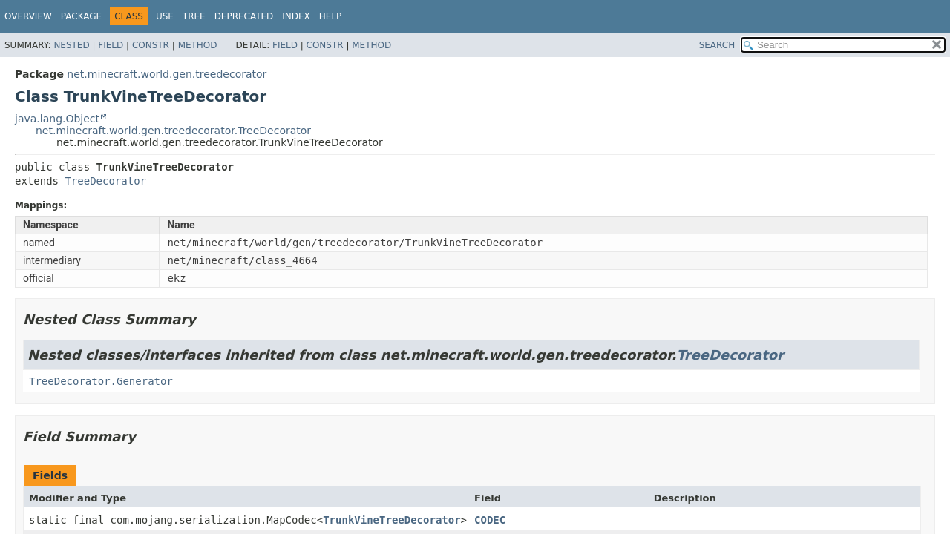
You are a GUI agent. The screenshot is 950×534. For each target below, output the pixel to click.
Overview (28, 16)
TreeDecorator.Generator (101, 381)
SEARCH (717, 45)
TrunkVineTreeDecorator (391, 520)
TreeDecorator (105, 181)
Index (296, 16)
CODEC (489, 520)
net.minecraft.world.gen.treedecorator (166, 74)
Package (81, 16)
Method (197, 45)
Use (165, 16)
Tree (194, 16)
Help (330, 16)
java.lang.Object (57, 119)
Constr (150, 45)
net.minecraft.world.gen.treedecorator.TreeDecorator (173, 130)
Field (110, 45)
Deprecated (244, 16)
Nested (71, 45)
